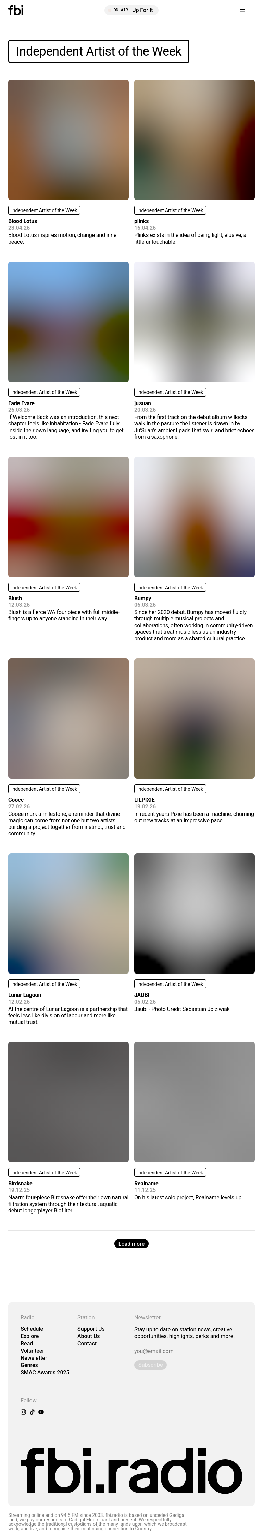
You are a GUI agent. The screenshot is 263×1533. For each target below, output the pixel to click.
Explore (30, 1336)
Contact (87, 1343)
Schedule (32, 1328)
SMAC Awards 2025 (45, 1372)
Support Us (91, 1328)
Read (27, 1343)
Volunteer (32, 1350)
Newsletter (34, 1358)
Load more (131, 1244)
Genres (29, 1365)
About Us (88, 1336)
